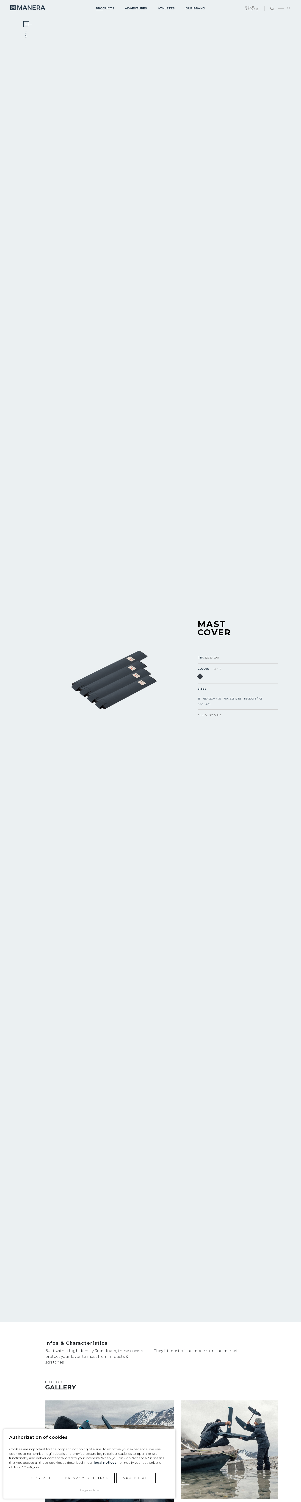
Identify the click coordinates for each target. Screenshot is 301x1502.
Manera (27, 8)
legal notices (105, 1463)
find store (210, 715)
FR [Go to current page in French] (289, 8)
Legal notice (89, 1490)
